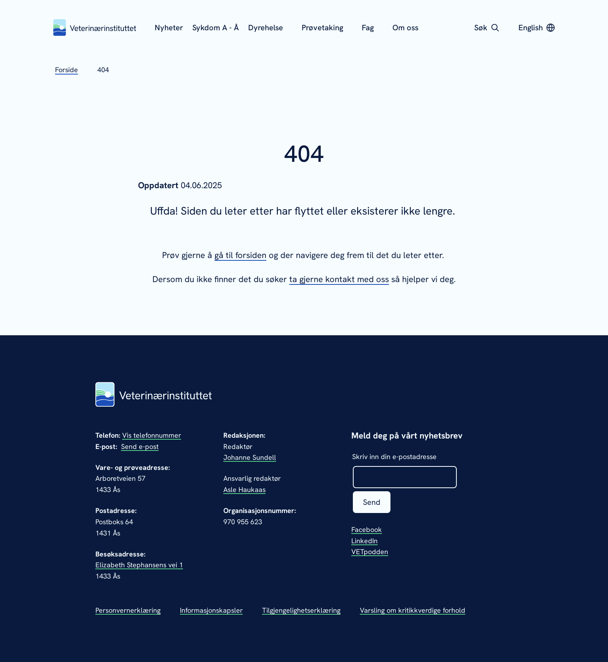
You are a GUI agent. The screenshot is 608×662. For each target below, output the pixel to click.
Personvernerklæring (128, 610)
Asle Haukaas (244, 489)
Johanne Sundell (249, 457)
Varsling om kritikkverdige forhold (412, 610)
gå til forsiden (240, 255)
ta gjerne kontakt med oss (339, 279)
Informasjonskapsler (211, 610)
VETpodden (369, 551)
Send (371, 502)
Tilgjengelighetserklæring (301, 610)
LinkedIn (364, 540)
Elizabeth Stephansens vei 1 (139, 564)
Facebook (366, 529)
